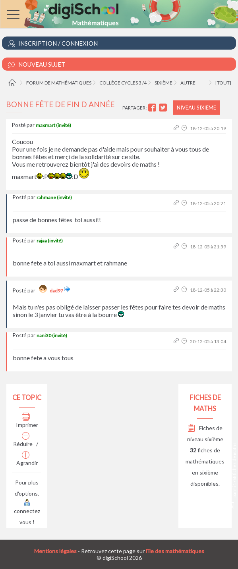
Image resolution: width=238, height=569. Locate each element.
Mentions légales (55, 551)
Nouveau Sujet (36, 64)
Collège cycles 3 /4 (123, 83)
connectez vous (27, 512)
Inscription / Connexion (53, 43)
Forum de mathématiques (58, 83)
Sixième (163, 83)
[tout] (223, 83)
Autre (187, 83)
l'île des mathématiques (175, 551)
